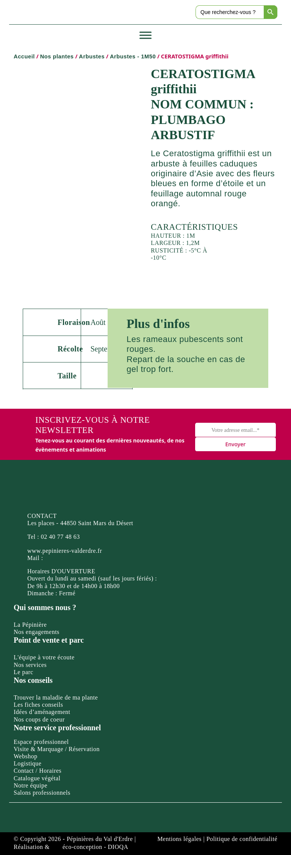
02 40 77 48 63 (60, 536)
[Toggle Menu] (145, 35)
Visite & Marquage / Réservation (57, 749)
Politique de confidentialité (242, 839)
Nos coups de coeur (39, 719)
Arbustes (92, 56)
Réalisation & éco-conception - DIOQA (71, 847)
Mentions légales (179, 839)
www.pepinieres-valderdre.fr (64, 551)
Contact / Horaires (37, 770)
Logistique (27, 763)
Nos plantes (57, 56)
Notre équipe (30, 785)
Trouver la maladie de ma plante (56, 697)
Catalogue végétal (37, 778)
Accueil (24, 56)
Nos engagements (36, 632)
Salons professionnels (42, 792)
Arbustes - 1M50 (133, 56)
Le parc (23, 672)
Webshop (26, 756)
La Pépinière (30, 624)
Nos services (30, 665)
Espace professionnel (41, 742)
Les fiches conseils (38, 704)
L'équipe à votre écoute (44, 657)
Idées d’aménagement (42, 712)
